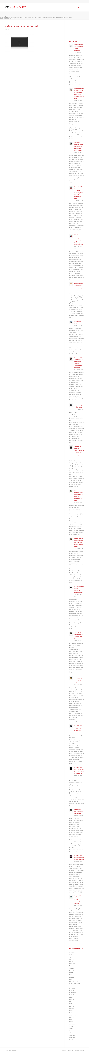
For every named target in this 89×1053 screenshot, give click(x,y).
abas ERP (71, 955)
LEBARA (71, 1004)
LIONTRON (72, 1006)
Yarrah (71, 1039)
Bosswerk (71, 966)
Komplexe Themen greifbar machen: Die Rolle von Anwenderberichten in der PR (79, 899)
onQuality (71, 1008)
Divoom (71, 972)
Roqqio (71, 1022)
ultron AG (71, 1033)
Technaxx (71, 1028)
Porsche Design (73, 1015)
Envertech (71, 977)
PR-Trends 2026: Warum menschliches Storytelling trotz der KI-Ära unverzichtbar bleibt (78, 192)
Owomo (71, 1010)
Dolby (70, 975)
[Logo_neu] (15, 7)
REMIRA (71, 1019)
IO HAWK (71, 995)
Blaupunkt (72, 963)
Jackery (71, 997)
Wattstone (72, 1037)
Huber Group (72, 990)
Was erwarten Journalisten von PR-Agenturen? (78, 811)
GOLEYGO (71, 986)
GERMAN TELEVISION (74, 984)
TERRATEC (71, 1031)
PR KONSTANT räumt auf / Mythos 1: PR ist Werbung (79, 857)
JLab (70, 1001)
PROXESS (71, 1017)
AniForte (71, 959)
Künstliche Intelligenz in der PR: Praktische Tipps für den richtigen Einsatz (78, 146)
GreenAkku (72, 988)
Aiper (70, 957)
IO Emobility (72, 993)
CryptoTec (71, 970)
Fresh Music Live (73, 981)
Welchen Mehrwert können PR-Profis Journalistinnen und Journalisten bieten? (79, 542)
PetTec (71, 1013)
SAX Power (72, 1024)
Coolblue (71, 968)
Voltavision (72, 1035)
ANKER (71, 961)
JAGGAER (71, 999)
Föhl (70, 979)
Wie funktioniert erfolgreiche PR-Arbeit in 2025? (78, 406)
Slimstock (71, 1026)
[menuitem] (64, 1050)
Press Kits (71, 952)
